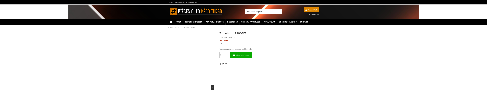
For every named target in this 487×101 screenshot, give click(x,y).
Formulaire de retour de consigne (186, 2)
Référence (223, 37)
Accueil (170, 2)
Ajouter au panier (241, 55)
